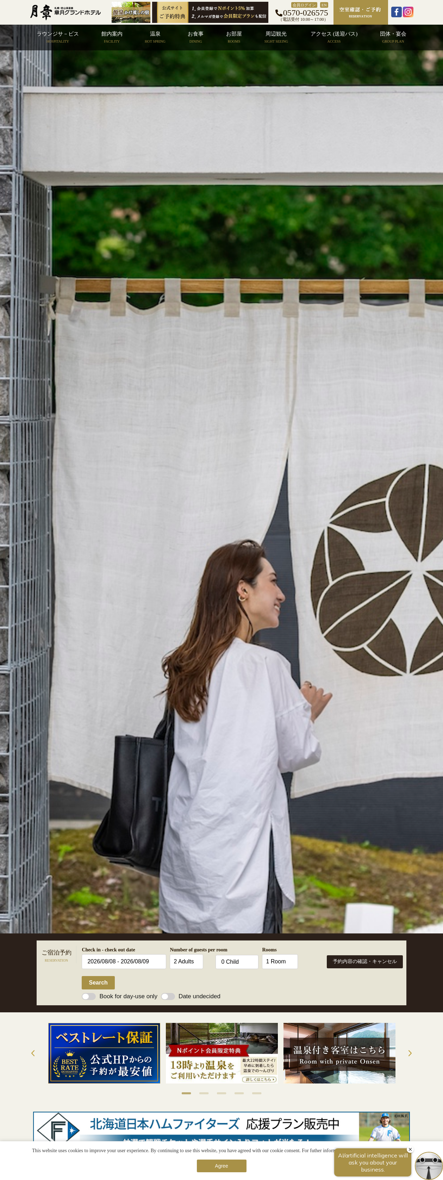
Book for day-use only (119, 996)
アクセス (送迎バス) (334, 37)
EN (324, 5)
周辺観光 (276, 37)
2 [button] (200, 1093)
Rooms (269, 949)
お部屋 (234, 37)
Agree (221, 1166)
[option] (104, 1053)
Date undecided (190, 996)
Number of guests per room (191, 949)
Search (98, 983)
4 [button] (235, 1093)
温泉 (155, 37)
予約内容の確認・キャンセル (365, 961)
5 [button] (253, 1093)
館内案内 (112, 37)
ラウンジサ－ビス (58, 37)
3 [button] (218, 1093)
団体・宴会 (393, 37)
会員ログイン (304, 5)
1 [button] (182, 1093)
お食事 (196, 37)
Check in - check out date (108, 949)
